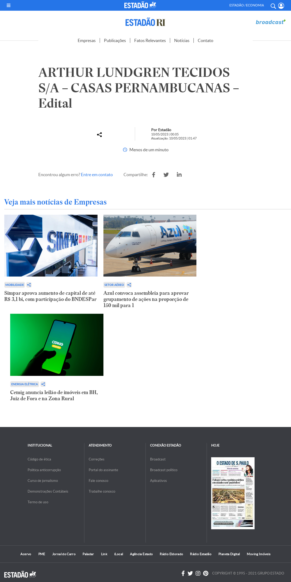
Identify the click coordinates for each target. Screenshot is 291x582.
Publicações (115, 40)
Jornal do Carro (64, 554)
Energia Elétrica (24, 384)
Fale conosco (98, 481)
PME (41, 554)
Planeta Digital (229, 554)
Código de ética (39, 459)
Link (104, 554)
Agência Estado (141, 554)
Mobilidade (14, 284)
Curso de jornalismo (43, 481)
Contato (205, 40)
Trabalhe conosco (102, 491)
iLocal (118, 554)
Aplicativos (158, 481)
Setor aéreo (114, 284)
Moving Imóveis (258, 554)
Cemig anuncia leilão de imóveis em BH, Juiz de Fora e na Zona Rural (54, 395)
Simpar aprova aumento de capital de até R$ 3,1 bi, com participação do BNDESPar (50, 296)
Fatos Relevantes (150, 40)
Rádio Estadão (200, 554)
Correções (97, 459)
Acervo (25, 554)
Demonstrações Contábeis (48, 491)
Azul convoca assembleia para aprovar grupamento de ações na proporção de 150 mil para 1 (146, 299)
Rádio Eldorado (171, 554)
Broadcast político (163, 470)
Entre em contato (97, 174)
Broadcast (158, 459)
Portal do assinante (103, 470)
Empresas (87, 40)
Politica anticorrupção (44, 470)
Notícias (181, 40)
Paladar (88, 554)
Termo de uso (38, 502)
